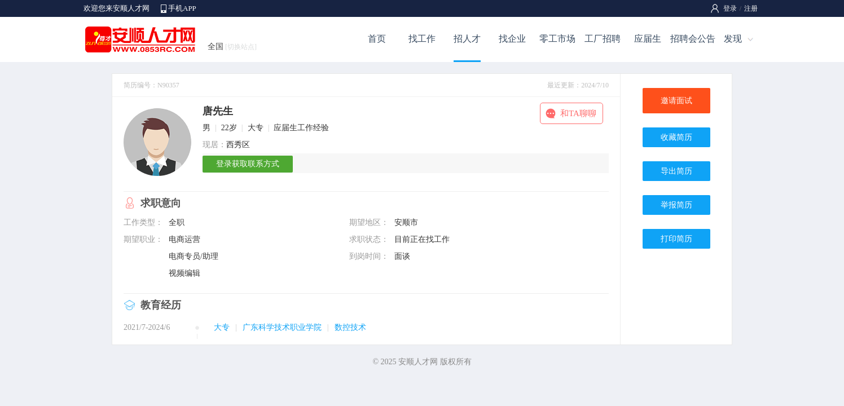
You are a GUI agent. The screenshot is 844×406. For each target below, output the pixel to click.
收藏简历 (676, 137)
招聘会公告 (692, 38)
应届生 (647, 38)
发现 (733, 38)
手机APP (182, 8)
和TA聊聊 (578, 113)
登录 (730, 8)
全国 (232, 46)
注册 (751, 8)
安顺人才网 (418, 362)
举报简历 (676, 205)
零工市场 (557, 38)
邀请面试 (676, 100)
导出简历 (676, 171)
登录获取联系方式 (247, 164)
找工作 (422, 38)
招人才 (467, 38)
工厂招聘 (602, 38)
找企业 (512, 38)
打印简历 (676, 239)
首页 (377, 38)
